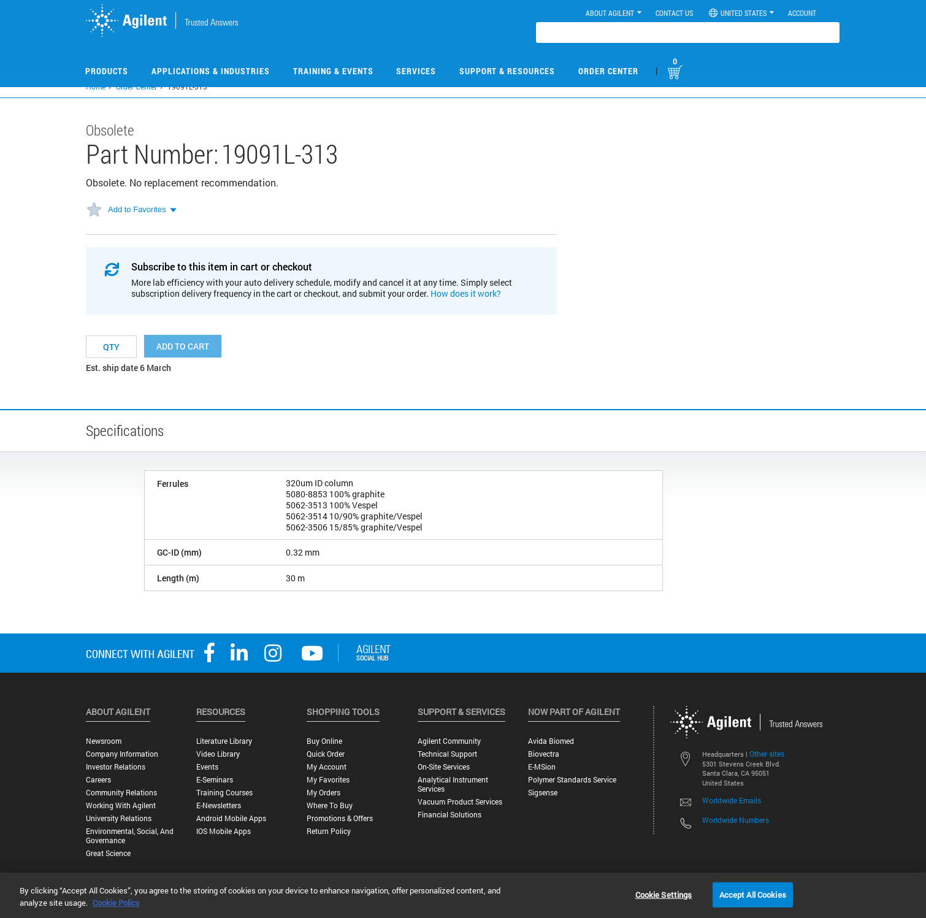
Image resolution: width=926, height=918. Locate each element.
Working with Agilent (121, 805)
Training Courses (224, 792)
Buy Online (324, 741)
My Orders (323, 792)
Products (106, 71)
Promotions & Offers (340, 818)
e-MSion (542, 766)
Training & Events (333, 71)
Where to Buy (330, 805)
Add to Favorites (137, 209)
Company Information (122, 754)
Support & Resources (507, 71)
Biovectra (543, 754)
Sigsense (542, 792)
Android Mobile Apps (231, 818)
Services (416, 71)
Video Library (218, 754)
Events (207, 766)
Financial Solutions (449, 814)
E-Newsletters (218, 805)
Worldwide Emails (731, 800)
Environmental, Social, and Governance (130, 836)
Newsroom (103, 741)
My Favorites (328, 779)
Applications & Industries (210, 71)
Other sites (766, 754)
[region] (463, 895)
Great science (108, 853)
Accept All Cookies (752, 894)
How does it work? (465, 293)
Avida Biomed (551, 741)
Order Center (608, 71)
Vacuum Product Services (460, 801)
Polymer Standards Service (572, 779)
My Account (326, 766)
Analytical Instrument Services (453, 784)
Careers (98, 779)
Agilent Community (449, 741)
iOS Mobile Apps (223, 831)
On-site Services (444, 766)
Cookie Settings (663, 894)
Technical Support (447, 754)
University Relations (118, 818)
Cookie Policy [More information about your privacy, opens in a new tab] (116, 902)
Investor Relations (115, 766)
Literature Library (224, 741)
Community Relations (121, 792)
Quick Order (326, 754)
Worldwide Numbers (735, 820)
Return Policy (329, 831)
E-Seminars (214, 779)
